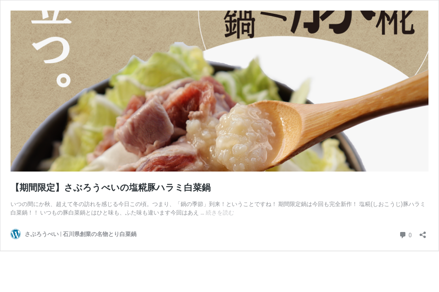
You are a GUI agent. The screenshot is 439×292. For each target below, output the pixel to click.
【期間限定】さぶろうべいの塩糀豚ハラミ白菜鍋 (111, 187)
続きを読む (220, 212)
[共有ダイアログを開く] (422, 232)
